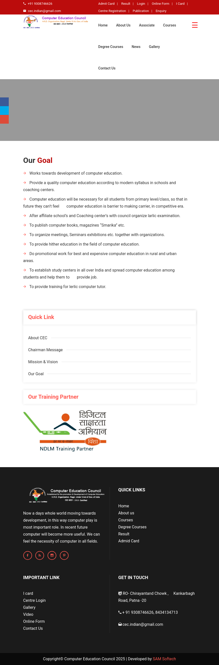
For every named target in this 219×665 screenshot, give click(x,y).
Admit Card (106, 3)
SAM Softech (164, 659)
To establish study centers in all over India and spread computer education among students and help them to (99, 274)
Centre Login (34, 600)
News (136, 47)
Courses (169, 25)
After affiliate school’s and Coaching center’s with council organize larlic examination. (101, 215)
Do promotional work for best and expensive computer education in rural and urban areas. (100, 257)
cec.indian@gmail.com (42, 11)
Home (103, 25)
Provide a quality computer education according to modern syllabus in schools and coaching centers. (99, 186)
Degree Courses (110, 47)
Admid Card (128, 541)
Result (125, 3)
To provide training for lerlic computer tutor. (64, 286)
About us (126, 513)
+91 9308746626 (38, 3)
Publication (141, 11)
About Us (123, 25)
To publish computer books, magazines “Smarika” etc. (74, 225)
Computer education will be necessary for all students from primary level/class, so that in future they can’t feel (105, 203)
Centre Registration (112, 11)
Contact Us (107, 68)
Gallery (154, 47)
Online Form (160, 3)
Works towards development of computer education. (73, 173)
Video (28, 614)
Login (141, 3)
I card (28, 593)
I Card (180, 3)
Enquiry (161, 11)
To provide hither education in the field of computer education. (81, 244)
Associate (146, 25)
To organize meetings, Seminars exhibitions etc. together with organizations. (94, 234)
